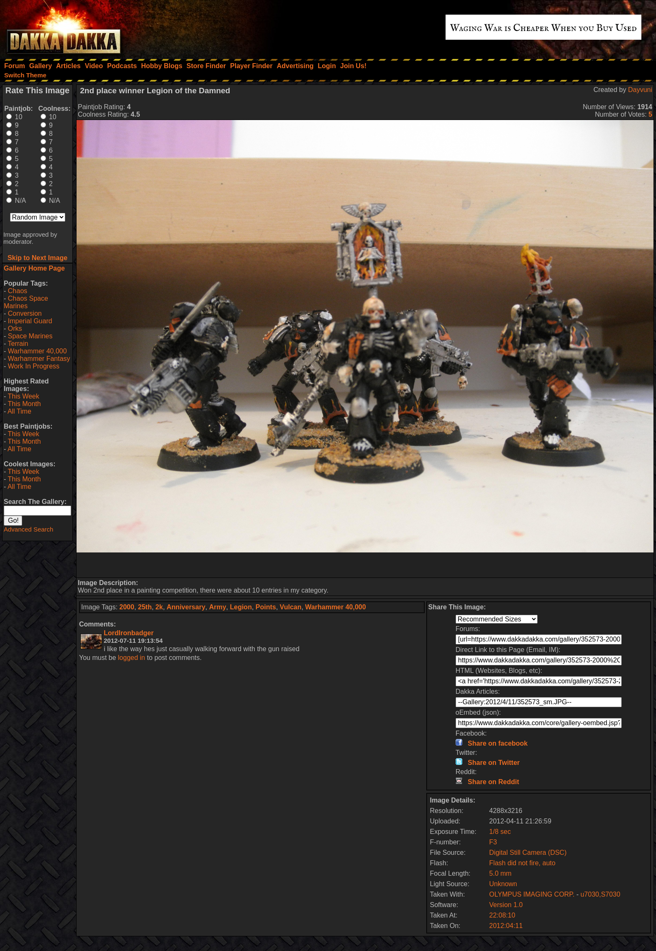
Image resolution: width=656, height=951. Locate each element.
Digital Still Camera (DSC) (527, 852)
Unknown (503, 883)
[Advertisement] (365, 565)
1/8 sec (500, 831)
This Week (23, 396)
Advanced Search (28, 529)
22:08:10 (502, 915)
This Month (24, 403)
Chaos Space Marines (26, 302)
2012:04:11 (506, 925)
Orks (15, 328)
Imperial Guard (30, 321)
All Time (19, 411)
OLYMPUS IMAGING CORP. (532, 894)
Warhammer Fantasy (39, 358)
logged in (131, 657)
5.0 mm (500, 873)
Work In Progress (33, 366)
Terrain (18, 343)
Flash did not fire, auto (522, 863)
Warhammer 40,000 (37, 351)
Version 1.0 (506, 904)
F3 (493, 842)
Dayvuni (640, 89)
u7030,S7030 (600, 894)
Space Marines (30, 336)
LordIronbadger (129, 633)
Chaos (17, 290)
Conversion (25, 313)
